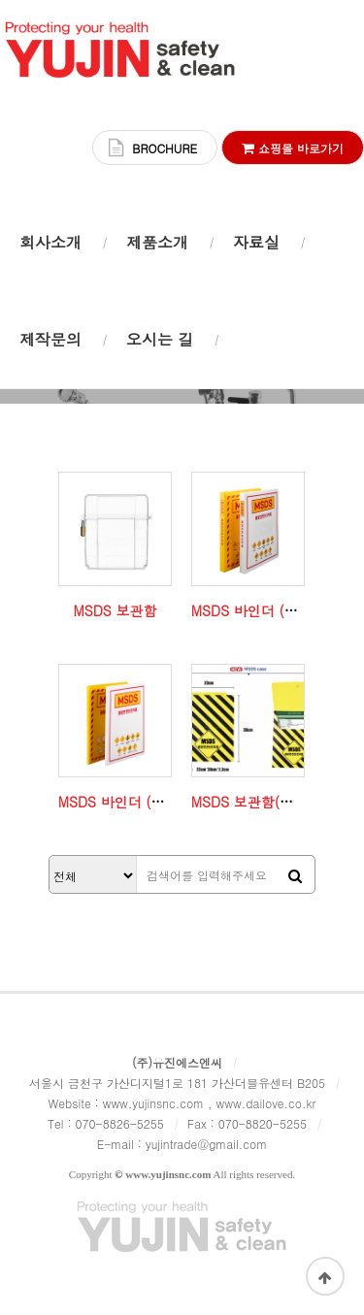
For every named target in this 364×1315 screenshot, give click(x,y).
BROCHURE (164, 148)
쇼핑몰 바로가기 (293, 148)
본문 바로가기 (0, 0)
